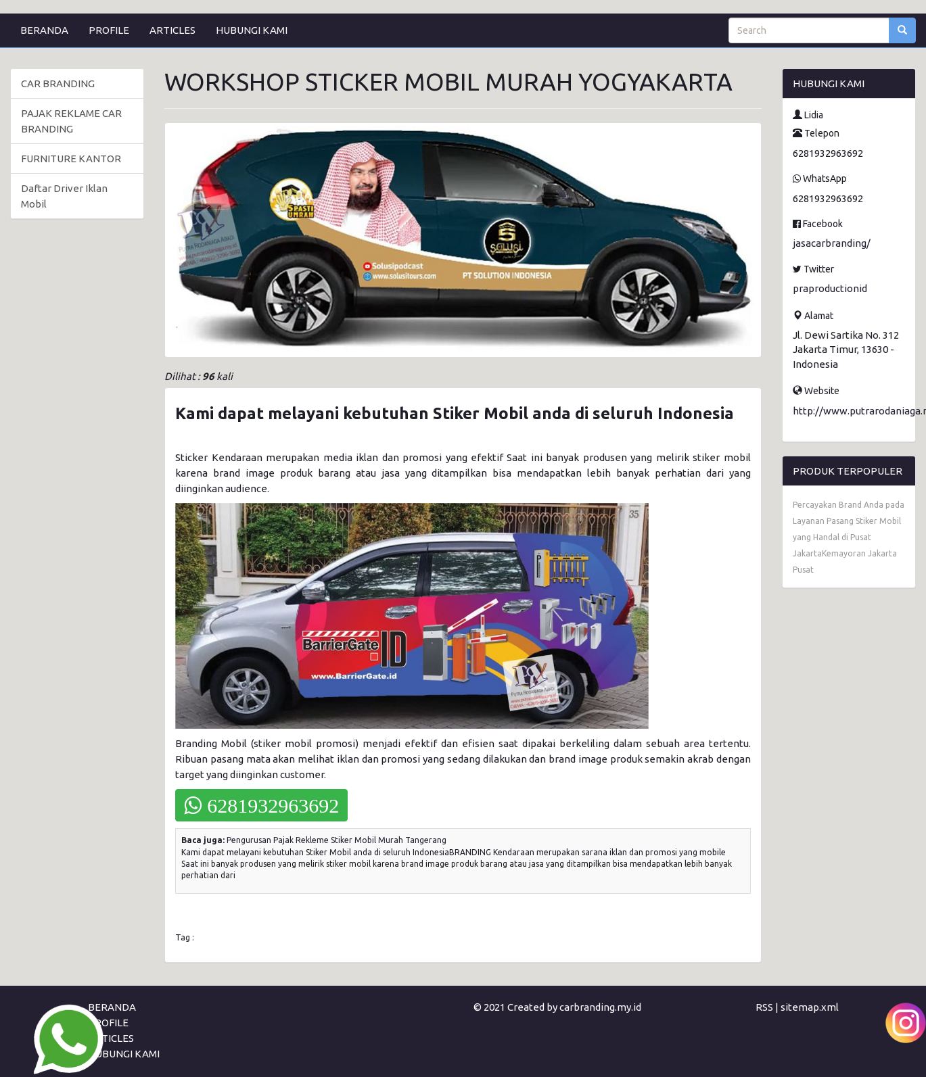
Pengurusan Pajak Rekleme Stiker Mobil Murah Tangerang (336, 840)
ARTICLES (172, 30)
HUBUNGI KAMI (251, 30)
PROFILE (109, 30)
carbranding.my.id (600, 1007)
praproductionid (830, 288)
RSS (764, 1007)
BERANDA (44, 30)
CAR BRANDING (58, 83)
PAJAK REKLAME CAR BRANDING (71, 121)
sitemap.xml (810, 1007)
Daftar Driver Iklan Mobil (64, 196)
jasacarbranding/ (832, 243)
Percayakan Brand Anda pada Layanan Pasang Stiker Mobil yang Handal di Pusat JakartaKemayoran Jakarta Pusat (848, 537)
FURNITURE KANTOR (71, 158)
